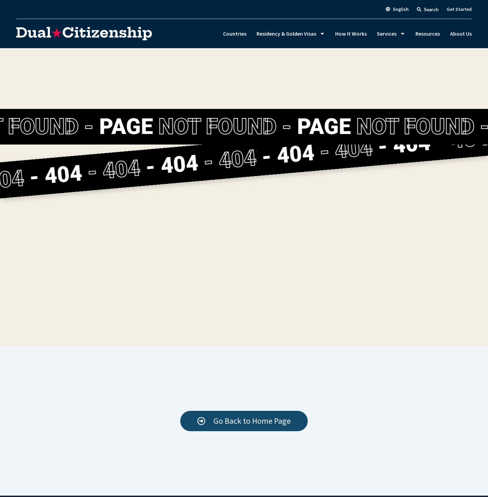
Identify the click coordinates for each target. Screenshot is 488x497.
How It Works (351, 33)
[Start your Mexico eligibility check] (244, 421)
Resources (427, 33)
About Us (461, 33)
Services (391, 33)
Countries (234, 33)
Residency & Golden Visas (291, 33)
